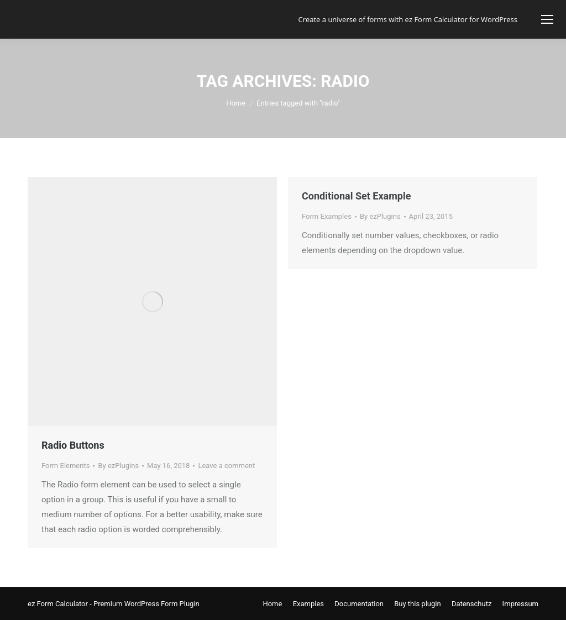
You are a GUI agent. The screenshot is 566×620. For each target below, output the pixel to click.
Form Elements (65, 465)
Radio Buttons (72, 445)
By (118, 465)
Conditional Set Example (356, 196)
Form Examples (327, 216)
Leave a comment (226, 465)
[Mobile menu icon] (547, 19)
